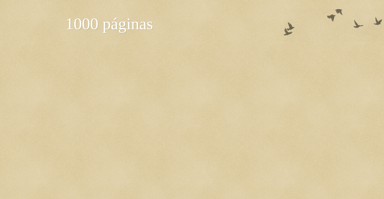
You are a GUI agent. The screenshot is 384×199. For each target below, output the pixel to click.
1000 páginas (109, 24)
